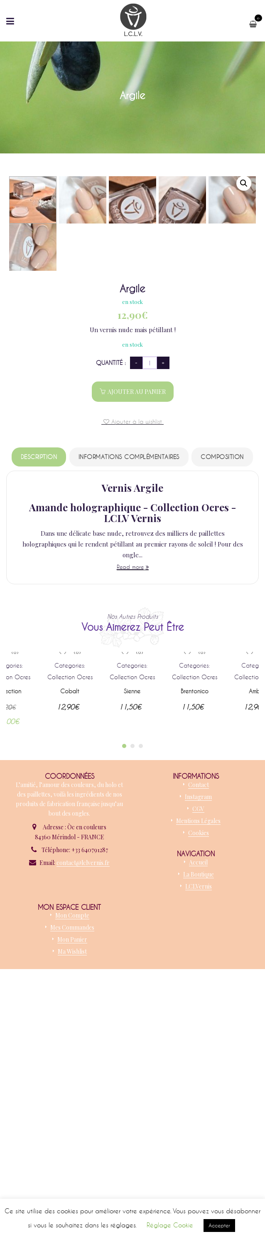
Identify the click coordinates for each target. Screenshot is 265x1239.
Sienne (132, 939)
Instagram (198, 1046)
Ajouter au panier (137, 640)
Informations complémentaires (129, 705)
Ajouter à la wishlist (135, 670)
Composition (222, 705)
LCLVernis (198, 1135)
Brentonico (195, 939)
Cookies (198, 1082)
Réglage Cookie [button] (170, 1225)
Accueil (198, 1111)
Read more (130, 815)
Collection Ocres (70, 925)
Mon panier (72, 1188)
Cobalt (69, 939)
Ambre (257, 939)
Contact (198, 1033)
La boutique (198, 1123)
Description (39, 705)
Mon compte (72, 1164)
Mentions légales (198, 1070)
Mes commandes (72, 1176)
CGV (198, 1058)
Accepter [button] (219, 1225)
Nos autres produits (132, 865)
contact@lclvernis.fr (83, 1111)
